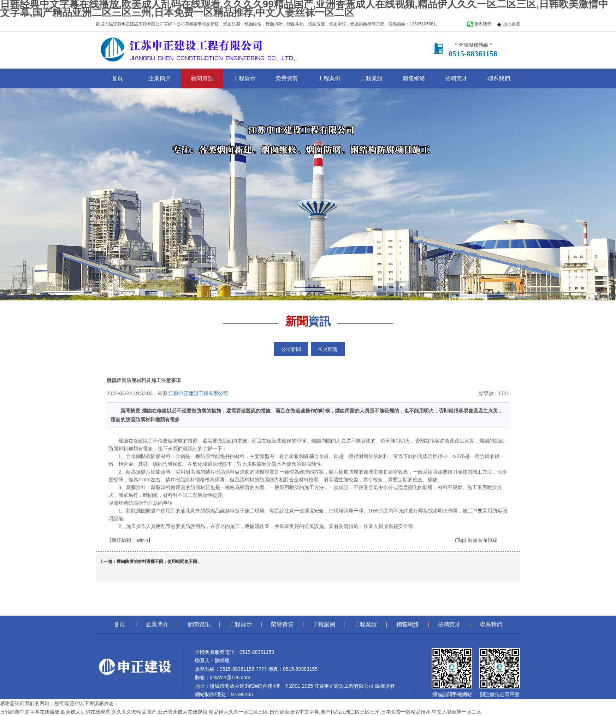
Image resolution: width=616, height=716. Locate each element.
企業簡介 (159, 78)
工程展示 (244, 78)
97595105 (242, 694)
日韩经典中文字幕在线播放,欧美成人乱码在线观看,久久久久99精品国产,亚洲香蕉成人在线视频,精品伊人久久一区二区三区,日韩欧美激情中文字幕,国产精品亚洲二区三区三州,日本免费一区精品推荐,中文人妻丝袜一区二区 (240, 712)
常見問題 (328, 349)
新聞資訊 (202, 78)
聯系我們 (498, 78)
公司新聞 (291, 349)
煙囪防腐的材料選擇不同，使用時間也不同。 (159, 561)
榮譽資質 (287, 78)
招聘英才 (456, 78)
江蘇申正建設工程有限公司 (198, 393)
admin (142, 540)
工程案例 (329, 78)
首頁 (117, 78)
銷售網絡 (414, 78)
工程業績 (371, 78)
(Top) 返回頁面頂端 (476, 540)
